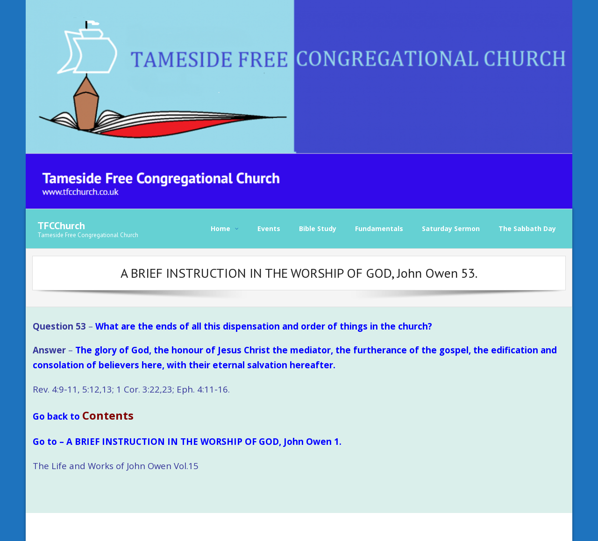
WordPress (171, 526)
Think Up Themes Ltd (96, 526)
